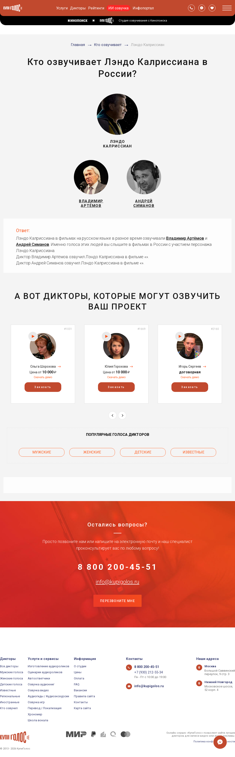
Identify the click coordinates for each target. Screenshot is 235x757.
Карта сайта (82, 708)
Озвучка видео (38, 690)
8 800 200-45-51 (117, 572)
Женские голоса (11, 678)
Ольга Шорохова (43, 372)
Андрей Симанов (32, 249)
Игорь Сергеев (190, 372)
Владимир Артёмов (185, 243)
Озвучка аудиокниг (41, 684)
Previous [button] (112, 421)
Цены (77, 672)
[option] (43, 369)
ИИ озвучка (118, 8)
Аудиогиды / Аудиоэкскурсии (48, 696)
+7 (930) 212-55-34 (146, 672)
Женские (92, 456)
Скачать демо (43, 382)
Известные (193, 456)
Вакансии (80, 690)
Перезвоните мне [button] (117, 618)
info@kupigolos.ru (117, 595)
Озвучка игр (36, 702)
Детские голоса (11, 684)
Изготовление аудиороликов (48, 666)
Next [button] (122, 421)
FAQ (76, 684)
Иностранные (9, 702)
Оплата (79, 678)
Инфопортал (143, 8)
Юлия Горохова (116, 372)
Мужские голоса (11, 672)
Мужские (41, 456)
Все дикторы (9, 666)
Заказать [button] (42, 392)
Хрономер (35, 714)
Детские (142, 456)
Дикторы (78, 8)
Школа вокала (38, 720)
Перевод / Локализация (45, 708)
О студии (80, 666)
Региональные (10, 696)
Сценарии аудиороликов (45, 672)
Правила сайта (84, 696)
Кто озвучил (9, 708)
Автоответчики (39, 678)
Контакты (81, 702)
